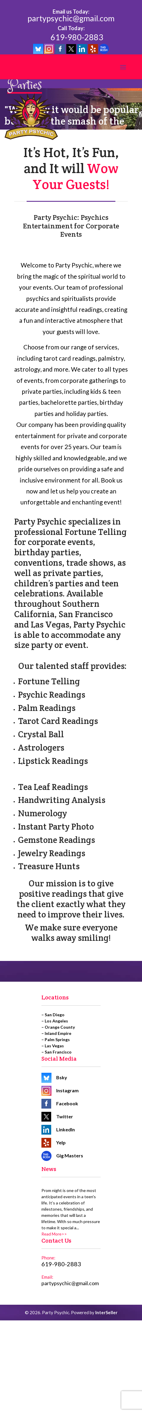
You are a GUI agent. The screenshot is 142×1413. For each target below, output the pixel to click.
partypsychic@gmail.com (71, 18)
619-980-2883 (77, 37)
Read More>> (54, 1233)
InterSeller (106, 1312)
